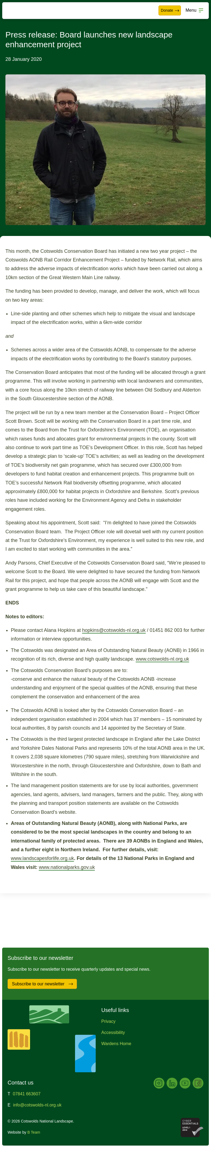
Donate (170, 10)
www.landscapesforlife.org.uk (42, 858)
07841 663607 (26, 1094)
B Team (33, 1132)
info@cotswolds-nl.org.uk (37, 1105)
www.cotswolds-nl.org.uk (162, 659)
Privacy (108, 1021)
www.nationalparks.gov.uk (67, 867)
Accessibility (113, 1032)
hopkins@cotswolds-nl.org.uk (113, 630)
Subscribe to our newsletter (42, 984)
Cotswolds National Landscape (21, 11)
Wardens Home (116, 1043)
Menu (191, 10)
